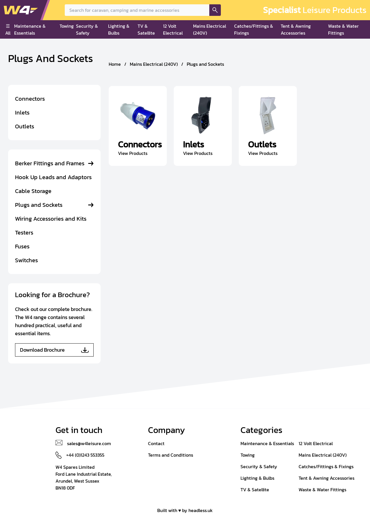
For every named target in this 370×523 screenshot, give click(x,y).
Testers (24, 232)
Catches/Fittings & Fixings (253, 29)
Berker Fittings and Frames (49, 163)
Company (166, 430)
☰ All (7, 29)
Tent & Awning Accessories (296, 29)
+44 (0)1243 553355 (85, 454)
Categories (261, 430)
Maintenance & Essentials (30, 29)
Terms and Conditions (170, 454)
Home (115, 64)
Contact (156, 443)
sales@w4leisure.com (89, 443)
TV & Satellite (146, 29)
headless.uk (200, 510)
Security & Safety (87, 29)
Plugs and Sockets (38, 205)
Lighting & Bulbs (119, 29)
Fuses (22, 246)
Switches (26, 260)
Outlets (24, 126)
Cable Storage (33, 191)
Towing (67, 26)
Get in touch (79, 430)
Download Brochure (54, 350)
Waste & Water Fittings (343, 29)
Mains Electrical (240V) (209, 29)
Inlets (22, 112)
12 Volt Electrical (173, 29)
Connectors (30, 98)
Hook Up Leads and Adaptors (53, 177)
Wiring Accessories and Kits (50, 218)
